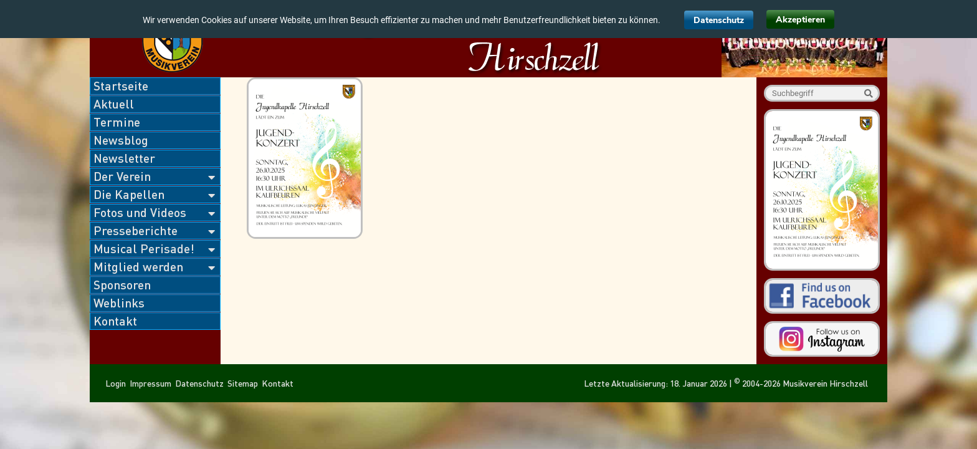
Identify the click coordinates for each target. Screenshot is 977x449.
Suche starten (868, 93)
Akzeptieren (800, 20)
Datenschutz (718, 20)
